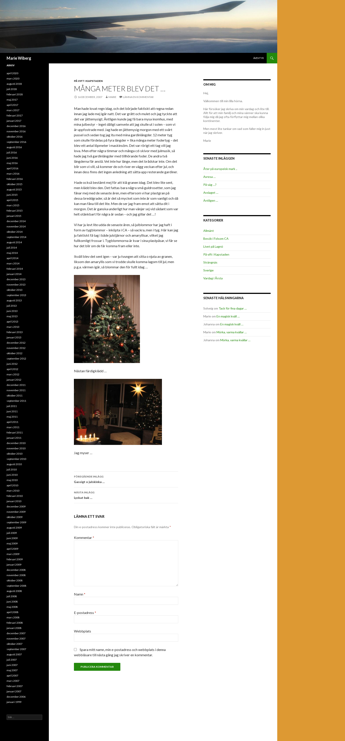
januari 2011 (14, 437)
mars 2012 (13, 374)
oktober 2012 (14, 353)
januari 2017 (14, 120)
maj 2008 (12, 606)
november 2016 (16, 131)
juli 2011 (12, 406)
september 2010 (16, 459)
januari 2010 (14, 501)
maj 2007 (12, 670)
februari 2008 (15, 622)
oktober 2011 (14, 395)
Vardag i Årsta (213, 278)
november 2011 (16, 390)
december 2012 (16, 342)
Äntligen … (210, 200)
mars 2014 (13, 263)
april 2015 (12, 200)
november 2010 (16, 448)
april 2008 (12, 612)
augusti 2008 (14, 591)
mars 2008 (13, 617)
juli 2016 (12, 152)
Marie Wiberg (19, 58)
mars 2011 (13, 427)
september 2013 (16, 295)
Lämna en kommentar (138, 97)
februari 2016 (15, 179)
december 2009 (16, 506)
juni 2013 (12, 311)
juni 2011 (12, 411)
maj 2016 (12, 163)
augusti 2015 (14, 189)
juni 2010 (12, 474)
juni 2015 (12, 194)
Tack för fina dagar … (233, 308)
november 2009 (16, 511)
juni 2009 (12, 538)
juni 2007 (12, 665)
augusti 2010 (14, 464)
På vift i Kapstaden (88, 81)
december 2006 (16, 696)
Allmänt (208, 230)
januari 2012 (14, 379)
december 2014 (16, 221)
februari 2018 (15, 94)
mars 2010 (13, 490)
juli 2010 (12, 469)
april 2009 (12, 548)
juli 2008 (12, 596)
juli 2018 (12, 89)
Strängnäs (210, 262)
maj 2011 (12, 416)
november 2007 (16, 638)
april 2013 (12, 321)
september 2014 (16, 237)
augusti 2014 (14, 242)
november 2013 (16, 284)
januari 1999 (14, 702)
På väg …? (210, 184)
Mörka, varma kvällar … (232, 332)
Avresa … (209, 177)
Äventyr (258, 58)
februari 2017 (15, 115)
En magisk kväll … (228, 316)
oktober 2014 (14, 231)
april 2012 (12, 369)
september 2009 (16, 522)
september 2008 (16, 585)
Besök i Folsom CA (216, 238)
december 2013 (16, 279)
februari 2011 (15, 432)
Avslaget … (210, 192)
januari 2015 (14, 216)
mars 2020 (13, 78)
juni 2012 (12, 363)
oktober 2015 (14, 184)
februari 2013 (15, 332)
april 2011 (12, 422)
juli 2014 (12, 247)
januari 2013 (14, 337)
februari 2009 (15, 559)
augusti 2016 (14, 147)
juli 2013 (12, 305)
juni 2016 (12, 157)
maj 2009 (12, 543)
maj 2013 (12, 316)
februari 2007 (15, 686)
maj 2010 (12, 480)
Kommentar (84, 537)
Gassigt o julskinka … (126, 479)
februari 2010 (15, 496)
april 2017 (12, 105)
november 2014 (16, 226)
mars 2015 (13, 205)
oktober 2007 (14, 643)
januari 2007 (14, 691)
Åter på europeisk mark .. (220, 169)
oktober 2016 (14, 136)
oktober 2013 (14, 289)
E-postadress (85, 612)
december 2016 (16, 126)
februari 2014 (15, 268)
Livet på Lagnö (213, 246)
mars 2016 (13, 173)
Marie (112, 97)
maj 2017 (12, 99)
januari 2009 (14, 564)
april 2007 (12, 675)
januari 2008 (14, 628)
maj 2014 (12, 252)
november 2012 (16, 348)
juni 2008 (12, 601)
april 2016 (12, 168)
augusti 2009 (14, 527)
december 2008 (16, 569)
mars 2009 (13, 554)
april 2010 (12, 485)
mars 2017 (13, 110)
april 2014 (12, 258)
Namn (79, 594)
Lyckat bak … (126, 495)
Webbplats (82, 631)
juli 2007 (12, 659)
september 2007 (16, 649)
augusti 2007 (14, 654)
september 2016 (16, 142)
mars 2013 (13, 326)
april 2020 (12, 73)
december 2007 (16, 633)
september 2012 (16, 358)
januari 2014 (14, 274)
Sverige (208, 270)
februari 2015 (15, 210)
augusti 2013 (14, 300)
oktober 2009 (14, 517)
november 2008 (16, 575)
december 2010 (16, 443)
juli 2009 (12, 533)
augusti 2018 (14, 83)
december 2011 (16, 385)
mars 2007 (13, 680)
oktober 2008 (14, 580)
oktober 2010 (14, 453)
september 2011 (16, 400)
